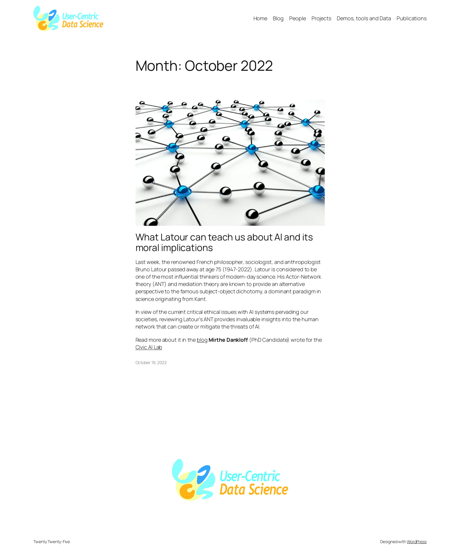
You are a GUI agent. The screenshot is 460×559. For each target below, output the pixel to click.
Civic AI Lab (149, 347)
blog (202, 339)
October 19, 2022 (151, 362)
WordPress (417, 541)
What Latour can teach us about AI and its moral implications (224, 242)
